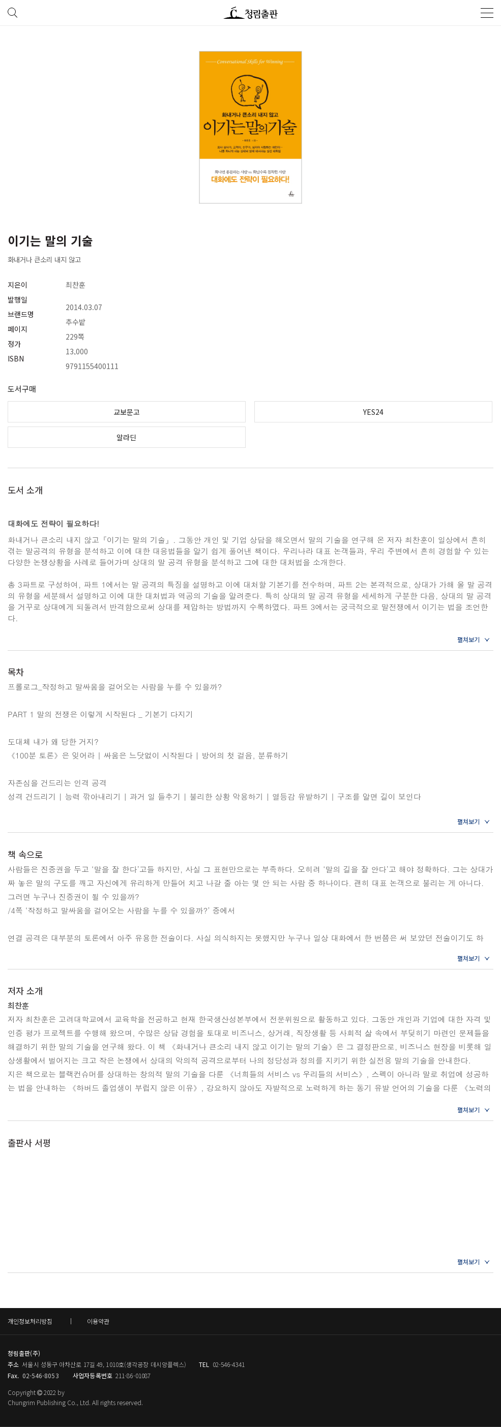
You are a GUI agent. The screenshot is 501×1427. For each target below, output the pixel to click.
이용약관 (98, 1321)
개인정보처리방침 (30, 1321)
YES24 (373, 411)
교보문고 (126, 411)
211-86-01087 (133, 1375)
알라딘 (126, 437)
